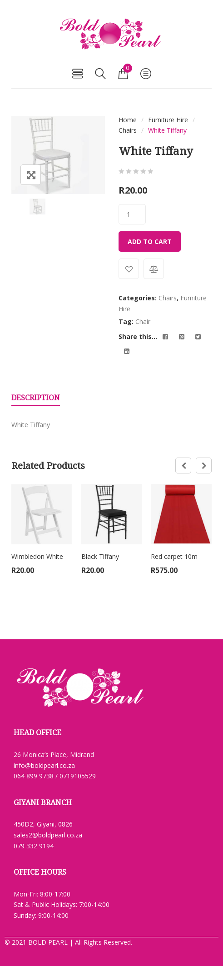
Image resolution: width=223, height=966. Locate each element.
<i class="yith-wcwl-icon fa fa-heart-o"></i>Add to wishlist (129, 269)
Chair (142, 321)
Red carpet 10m (174, 556)
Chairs (128, 130)
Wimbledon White (37, 556)
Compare (154, 269)
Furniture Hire (168, 119)
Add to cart (150, 241)
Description (35, 398)
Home (128, 119)
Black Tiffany (100, 556)
